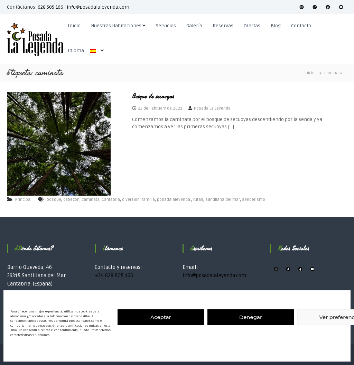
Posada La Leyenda (212, 108)
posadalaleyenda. (174, 199)
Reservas (223, 26)
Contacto (301, 26)
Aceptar (160, 317)
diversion (131, 199)
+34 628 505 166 (114, 275)
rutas (198, 199)
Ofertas (252, 26)
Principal (23, 199)
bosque (54, 199)
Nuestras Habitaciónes (116, 26)
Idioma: (84, 51)
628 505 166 (50, 7)
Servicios (166, 26)
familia (148, 199)
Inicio (74, 26)
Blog (276, 26)
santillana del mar (222, 199)
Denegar (250, 317)
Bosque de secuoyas (153, 96)
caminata (91, 199)
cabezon (71, 199)
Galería (194, 26)
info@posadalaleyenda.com (98, 7)
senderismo (253, 199)
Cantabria (111, 199)
